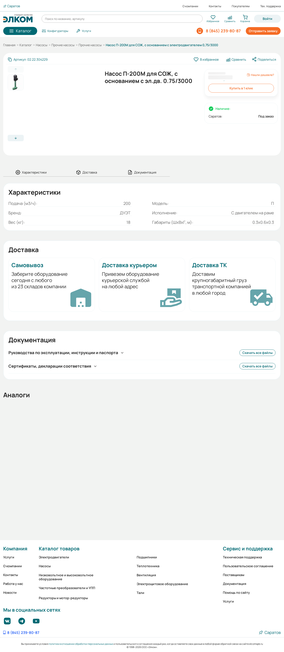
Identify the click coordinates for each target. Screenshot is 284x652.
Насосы (41, 45)
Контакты (215, 6)
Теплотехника (148, 566)
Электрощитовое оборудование (162, 584)
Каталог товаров (59, 548)
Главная (9, 45)
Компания (15, 548)
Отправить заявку (263, 31)
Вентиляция (146, 575)
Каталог (25, 45)
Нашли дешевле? (260, 75)
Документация (234, 584)
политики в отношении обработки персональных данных (81, 644)
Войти (267, 18)
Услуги (8, 557)
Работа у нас (13, 584)
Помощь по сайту (236, 593)
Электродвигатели (54, 557)
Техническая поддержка (242, 557)
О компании (190, 6)
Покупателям (241, 6)
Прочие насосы (63, 45)
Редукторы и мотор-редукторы (63, 598)
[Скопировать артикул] (28, 59)
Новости (10, 593)
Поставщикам (233, 575)
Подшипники (147, 557)
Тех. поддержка (270, 6)
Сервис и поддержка (248, 548)
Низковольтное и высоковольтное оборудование (66, 577)
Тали (140, 593)
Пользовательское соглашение (248, 566)
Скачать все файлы (257, 353)
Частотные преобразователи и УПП (67, 588)
